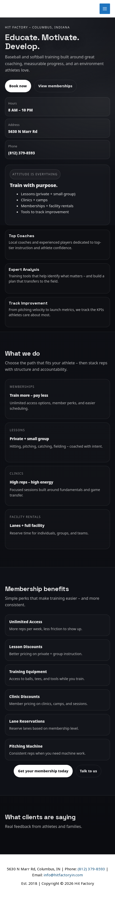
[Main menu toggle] (105, 8)
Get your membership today (43, 771)
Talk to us (88, 771)
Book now (18, 86)
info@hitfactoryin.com (63, 874)
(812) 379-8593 (91, 868)
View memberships (55, 86)
